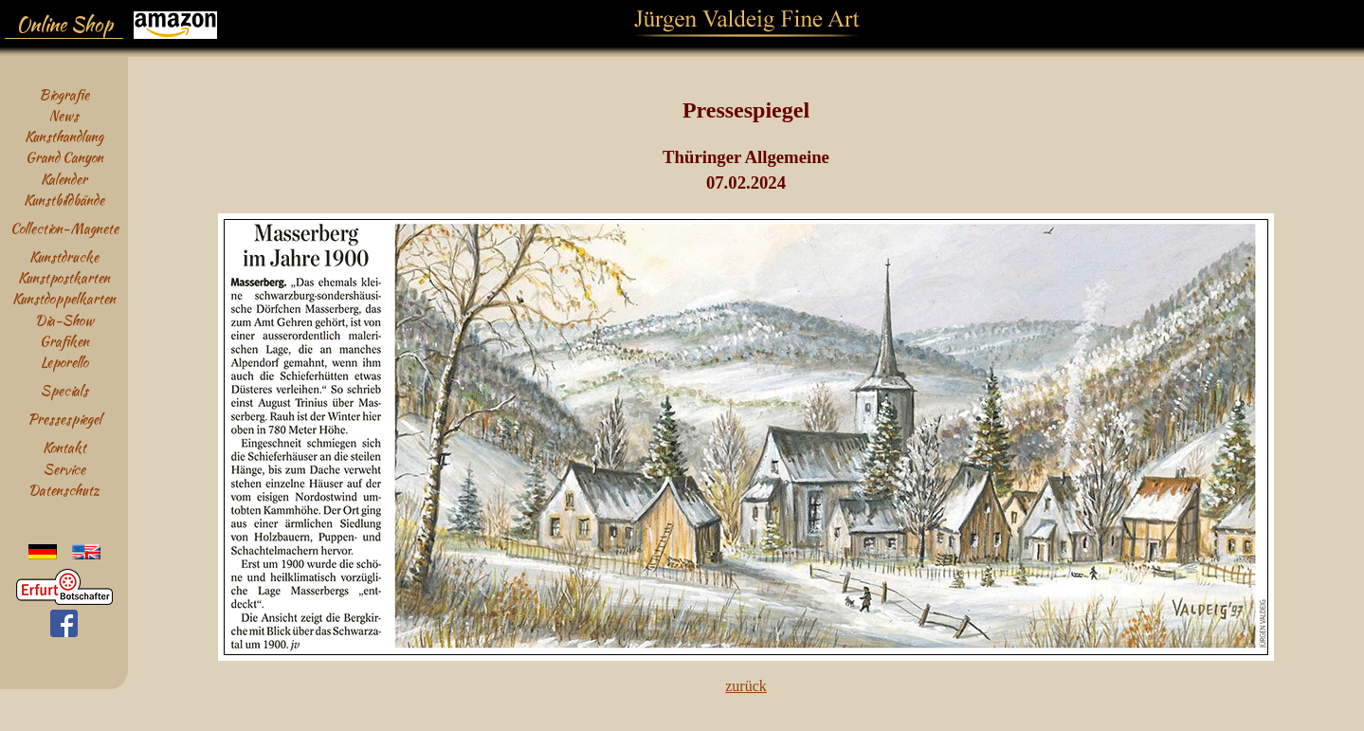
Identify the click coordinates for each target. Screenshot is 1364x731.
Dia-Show (64, 320)
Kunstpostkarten (64, 277)
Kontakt (64, 447)
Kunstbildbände (64, 200)
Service (64, 469)
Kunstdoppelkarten (64, 298)
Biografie (64, 94)
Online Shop (64, 24)
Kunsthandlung (64, 136)
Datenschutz (64, 490)
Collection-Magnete (64, 228)
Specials (64, 390)
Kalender (64, 179)
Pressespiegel (64, 419)
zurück (746, 686)
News (64, 115)
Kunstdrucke (64, 256)
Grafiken (64, 341)
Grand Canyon (64, 157)
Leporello (64, 362)
